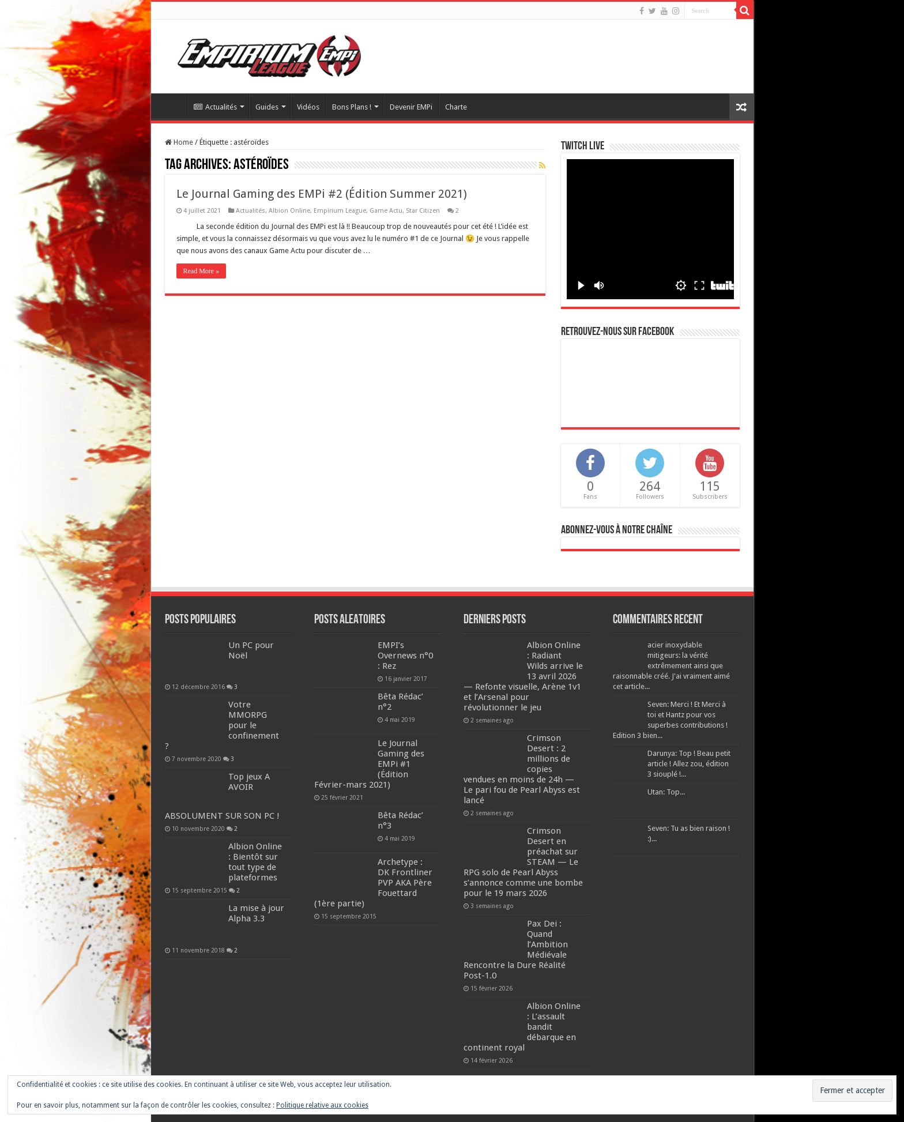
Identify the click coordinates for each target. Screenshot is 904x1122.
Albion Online (289, 210)
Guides (266, 107)
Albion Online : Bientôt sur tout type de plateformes (255, 862)
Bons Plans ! (351, 107)
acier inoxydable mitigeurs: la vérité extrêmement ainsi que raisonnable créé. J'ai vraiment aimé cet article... (671, 666)
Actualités (215, 107)
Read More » (201, 271)
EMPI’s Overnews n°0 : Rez (405, 655)
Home (179, 142)
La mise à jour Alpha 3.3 (256, 913)
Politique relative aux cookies (322, 1105)
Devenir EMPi (411, 107)
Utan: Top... (666, 792)
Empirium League (340, 210)
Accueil (172, 105)
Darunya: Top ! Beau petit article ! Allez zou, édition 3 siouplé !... (688, 763)
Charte (456, 107)
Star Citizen (423, 210)
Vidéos (308, 107)
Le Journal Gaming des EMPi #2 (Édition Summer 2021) (321, 194)
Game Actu (386, 210)
